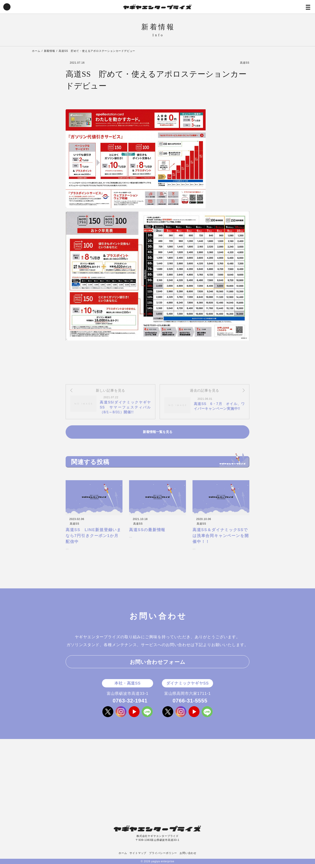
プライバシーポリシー (163, 853)
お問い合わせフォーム (158, 662)
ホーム (123, 853)
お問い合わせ (188, 853)
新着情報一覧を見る (157, 432)
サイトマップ (138, 853)
